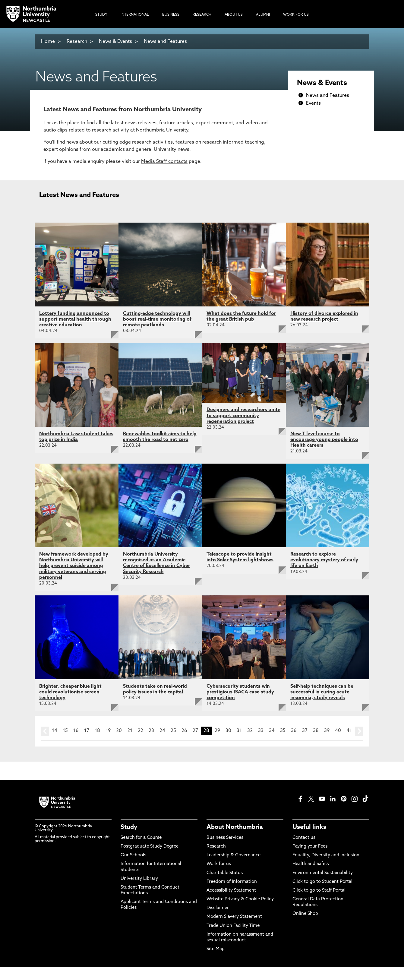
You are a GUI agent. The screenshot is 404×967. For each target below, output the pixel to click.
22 (140, 730)
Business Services (225, 837)
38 (316, 730)
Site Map (216, 949)
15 (65, 730)
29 (217, 730)
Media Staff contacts (164, 161)
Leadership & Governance (233, 855)
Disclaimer (218, 908)
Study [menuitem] (101, 15)
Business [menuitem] (170, 15)
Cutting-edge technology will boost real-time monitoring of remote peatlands (157, 319)
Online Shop (305, 914)
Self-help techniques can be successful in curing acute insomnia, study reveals (321, 692)
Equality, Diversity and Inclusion (325, 855)
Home (48, 41)
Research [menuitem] (202, 15)
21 (129, 730)
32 (250, 730)
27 (195, 730)
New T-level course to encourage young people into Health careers (324, 440)
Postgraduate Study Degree (149, 846)
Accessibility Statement (231, 890)
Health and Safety (311, 864)
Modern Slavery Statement (234, 917)
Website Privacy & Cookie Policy (240, 899)
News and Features (165, 41)
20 (119, 730)
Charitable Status (225, 873)
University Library (139, 879)
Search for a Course (141, 837)
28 (206, 730)
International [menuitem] (135, 15)
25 (173, 730)
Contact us (303, 837)
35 (283, 730)
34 (272, 730)
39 (327, 730)
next (359, 731)
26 (184, 730)
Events (313, 103)
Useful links (309, 827)
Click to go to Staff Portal (319, 890)
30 (228, 730)
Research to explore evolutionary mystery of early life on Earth (324, 560)
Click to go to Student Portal (322, 882)
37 (305, 730)
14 (54, 730)
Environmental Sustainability (322, 873)
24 (162, 730)
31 (239, 730)
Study (129, 827)
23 (151, 730)
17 (86, 730)
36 (294, 730)
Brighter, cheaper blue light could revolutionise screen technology (70, 692)
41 (349, 730)
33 (261, 730)
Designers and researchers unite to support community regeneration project (243, 415)
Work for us (219, 864)
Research (77, 41)
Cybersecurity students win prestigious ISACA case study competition (240, 692)
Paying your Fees (309, 846)
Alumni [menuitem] (263, 15)
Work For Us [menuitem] (296, 15)
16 (76, 730)
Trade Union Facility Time (233, 926)
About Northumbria (235, 827)
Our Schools (133, 855)
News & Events (115, 41)
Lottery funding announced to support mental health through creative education (75, 319)
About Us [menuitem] (234, 15)
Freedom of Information (232, 882)
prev (45, 731)
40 (338, 730)
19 (108, 730)
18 (97, 730)
